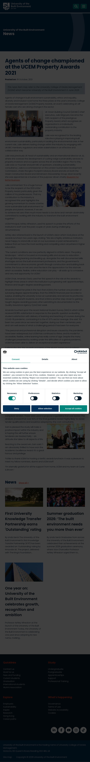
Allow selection (45, 408)
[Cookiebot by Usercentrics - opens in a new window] (76, 352)
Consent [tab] (16, 359)
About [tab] (74, 359)
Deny (16, 408)
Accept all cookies (73, 408)
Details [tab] (45, 359)
